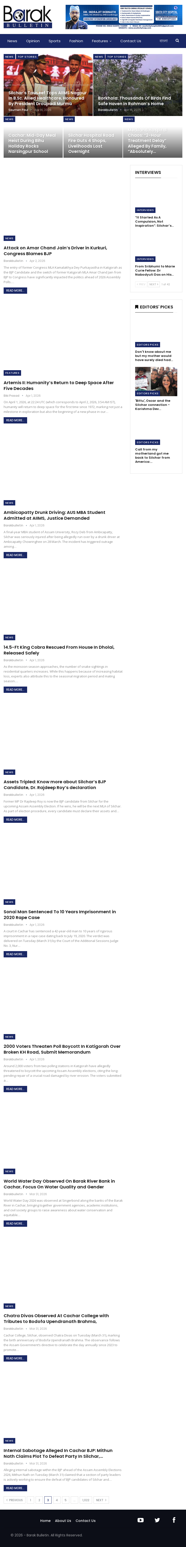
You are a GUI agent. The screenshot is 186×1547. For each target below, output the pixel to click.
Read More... (15, 290)
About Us (63, 1520)
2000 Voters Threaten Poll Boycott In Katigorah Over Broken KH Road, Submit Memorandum (62, 1049)
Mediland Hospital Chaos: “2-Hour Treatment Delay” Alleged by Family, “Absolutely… (147, 140)
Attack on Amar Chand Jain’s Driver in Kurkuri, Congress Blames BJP (55, 251)
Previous (14, 1500)
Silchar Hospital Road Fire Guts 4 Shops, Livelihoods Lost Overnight (91, 143)
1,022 (85, 1500)
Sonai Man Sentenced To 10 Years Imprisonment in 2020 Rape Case (60, 914)
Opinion (33, 40)
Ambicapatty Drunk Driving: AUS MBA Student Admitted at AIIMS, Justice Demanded (54, 515)
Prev (141, 284)
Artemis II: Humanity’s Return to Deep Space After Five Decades (59, 385)
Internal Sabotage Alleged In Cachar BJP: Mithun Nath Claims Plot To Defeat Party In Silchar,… (58, 1453)
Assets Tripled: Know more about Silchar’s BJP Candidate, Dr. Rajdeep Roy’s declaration (55, 785)
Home (45, 1520)
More (154, 40)
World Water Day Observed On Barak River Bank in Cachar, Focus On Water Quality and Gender (59, 1184)
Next (101, 1500)
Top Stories (27, 57)
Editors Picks (147, 345)
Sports (55, 40)
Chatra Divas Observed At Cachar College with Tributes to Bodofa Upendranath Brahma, (56, 1318)
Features (100, 40)
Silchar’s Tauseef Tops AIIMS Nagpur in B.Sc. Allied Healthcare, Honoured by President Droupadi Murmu (47, 98)
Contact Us (130, 40)
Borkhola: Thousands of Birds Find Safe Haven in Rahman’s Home (134, 100)
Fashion (76, 40)
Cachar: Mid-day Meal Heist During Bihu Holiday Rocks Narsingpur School (32, 143)
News (12, 40)
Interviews (145, 210)
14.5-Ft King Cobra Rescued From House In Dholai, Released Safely (59, 650)
